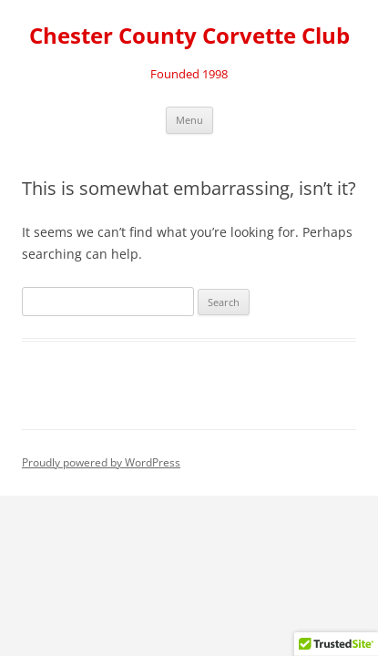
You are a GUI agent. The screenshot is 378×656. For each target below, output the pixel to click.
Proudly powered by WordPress (101, 462)
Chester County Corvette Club (189, 36)
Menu (189, 120)
